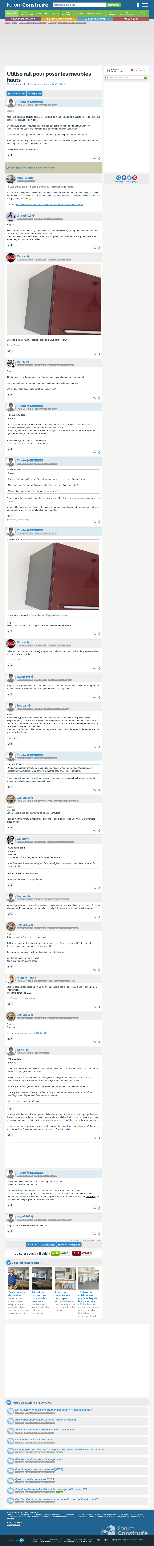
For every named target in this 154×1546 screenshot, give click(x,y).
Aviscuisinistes (142, 13)
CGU (96, 1540)
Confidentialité (131, 1540)
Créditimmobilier (67, 13)
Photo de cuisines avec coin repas (63, 1295)
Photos (40, 13)
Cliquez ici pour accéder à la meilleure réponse (32, 168)
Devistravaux (112, 13)
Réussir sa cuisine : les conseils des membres (39, 1297)
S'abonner (137, 70)
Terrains (79, 13)
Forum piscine (131, 19)
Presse (102, 1540)
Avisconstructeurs (127, 13)
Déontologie (111, 1540)
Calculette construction (83, 1540)
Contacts (35, 1540)
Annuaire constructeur (23, 19)
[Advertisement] (77, 45)
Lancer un (41, 1244)
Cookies (141, 1540)
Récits (26, 13)
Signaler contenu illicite (49, 1540)
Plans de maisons (96, 13)
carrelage (90, 1196)
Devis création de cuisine (16, 1294)
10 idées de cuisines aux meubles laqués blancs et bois (87, 1297)
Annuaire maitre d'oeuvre (59, 19)
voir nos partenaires (13, 1525)
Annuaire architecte (95, 19)
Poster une (69, 1244)
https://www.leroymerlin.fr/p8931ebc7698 (27, 1033)
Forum (10, 13)
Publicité (120, 1540)
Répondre (34, 93)
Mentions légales (66, 1540)
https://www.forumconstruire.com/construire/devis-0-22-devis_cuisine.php (49, 204)
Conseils (54, 13)
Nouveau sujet (16, 93)
